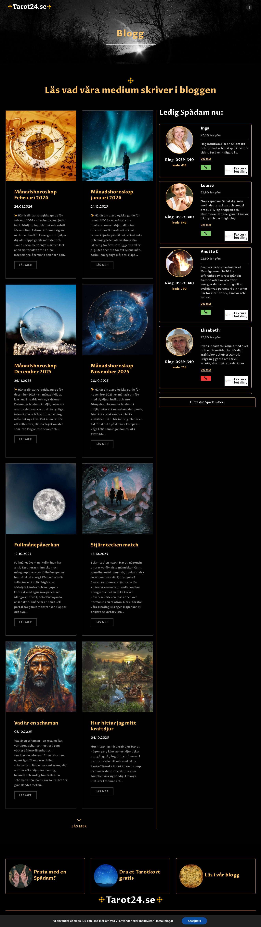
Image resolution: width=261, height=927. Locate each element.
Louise (207, 185)
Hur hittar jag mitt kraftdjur (113, 726)
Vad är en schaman (36, 723)
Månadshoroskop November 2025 (112, 369)
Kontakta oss (221, 920)
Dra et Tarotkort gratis (139, 875)
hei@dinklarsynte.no (76, 920)
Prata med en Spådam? (50, 875)
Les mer (206, 370)
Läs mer (25, 265)
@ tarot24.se (18, 920)
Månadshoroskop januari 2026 (112, 195)
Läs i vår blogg (222, 875)
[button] (207, 402)
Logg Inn (177, 920)
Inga (205, 128)
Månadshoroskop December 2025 (35, 369)
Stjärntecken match (114, 545)
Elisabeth (210, 330)
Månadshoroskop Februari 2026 (35, 195)
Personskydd (133, 920)
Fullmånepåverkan (36, 545)
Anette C (210, 251)
